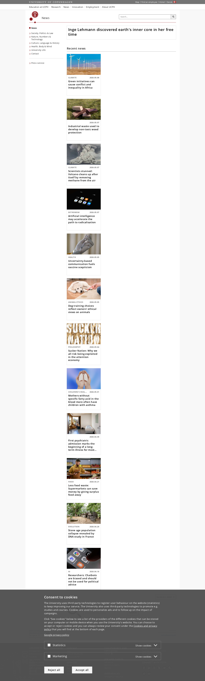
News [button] (66, 6)
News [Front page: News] (34, 28)
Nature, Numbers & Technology (41, 38)
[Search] (173, 16)
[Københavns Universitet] (34, 17)
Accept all (82, 670)
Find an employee (149, 2)
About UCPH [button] (108, 6)
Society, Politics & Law (42, 33)
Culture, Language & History (45, 43)
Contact (35, 53)
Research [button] (56, 6)
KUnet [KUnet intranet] (162, 2)
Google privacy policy (56, 635)
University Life (38, 50)
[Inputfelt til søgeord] (145, 16)
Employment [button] (92, 6)
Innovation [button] (77, 6)
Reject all (54, 670)
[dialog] (102, 635)
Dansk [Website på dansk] (170, 2)
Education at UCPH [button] (38, 6)
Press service (37, 63)
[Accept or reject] (50, 645)
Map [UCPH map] (137, 2)
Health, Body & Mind (41, 46)
